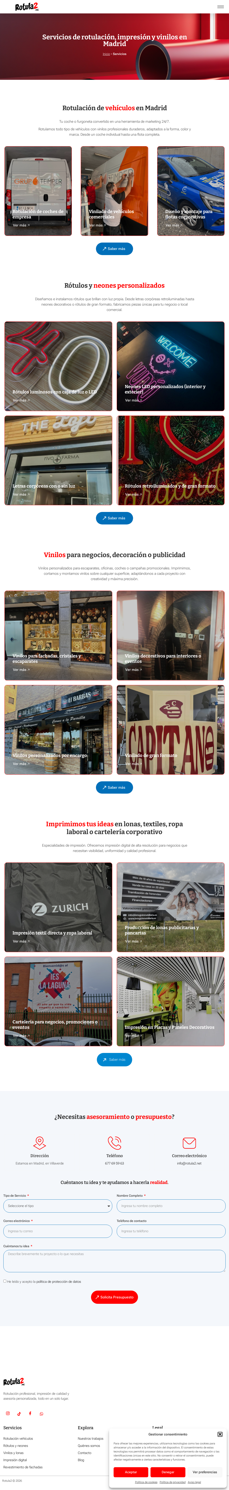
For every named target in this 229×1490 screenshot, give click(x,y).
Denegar (168, 1472)
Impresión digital (15, 1462)
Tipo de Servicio (15, 1197)
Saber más (112, 1061)
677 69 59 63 (114, 1165)
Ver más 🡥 (21, 225)
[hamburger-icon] (221, 7)
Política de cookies (146, 1482)
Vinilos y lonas (13, 1454)
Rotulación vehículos (18, 1440)
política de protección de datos (58, 1283)
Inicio (106, 54)
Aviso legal (194, 1482)
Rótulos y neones (15, 1447)
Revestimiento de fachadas (22, 1469)
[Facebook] (30, 1415)
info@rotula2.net (189, 1165)
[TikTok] (19, 1415)
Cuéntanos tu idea (16, 1247)
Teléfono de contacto (131, 1222)
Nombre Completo (130, 1197)
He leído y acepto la (44, 1283)
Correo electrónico (16, 1222)
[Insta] (7, 1415)
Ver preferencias (205, 1472)
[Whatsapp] (41, 1415)
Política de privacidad (173, 1482)
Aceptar (131, 1472)
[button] (220, 1434)
